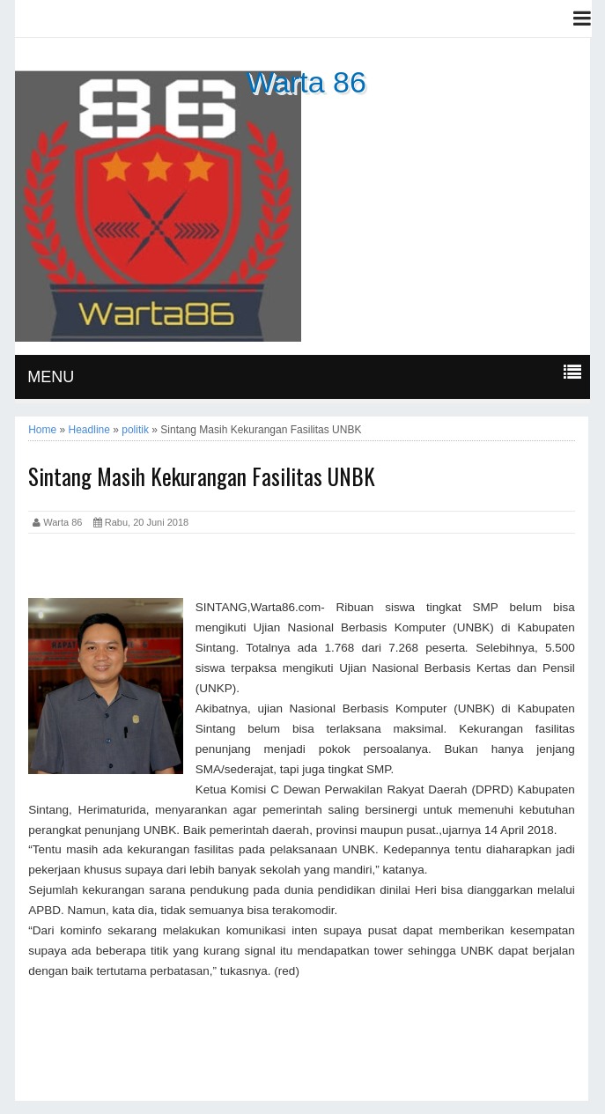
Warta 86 (306, 82)
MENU (50, 377)
